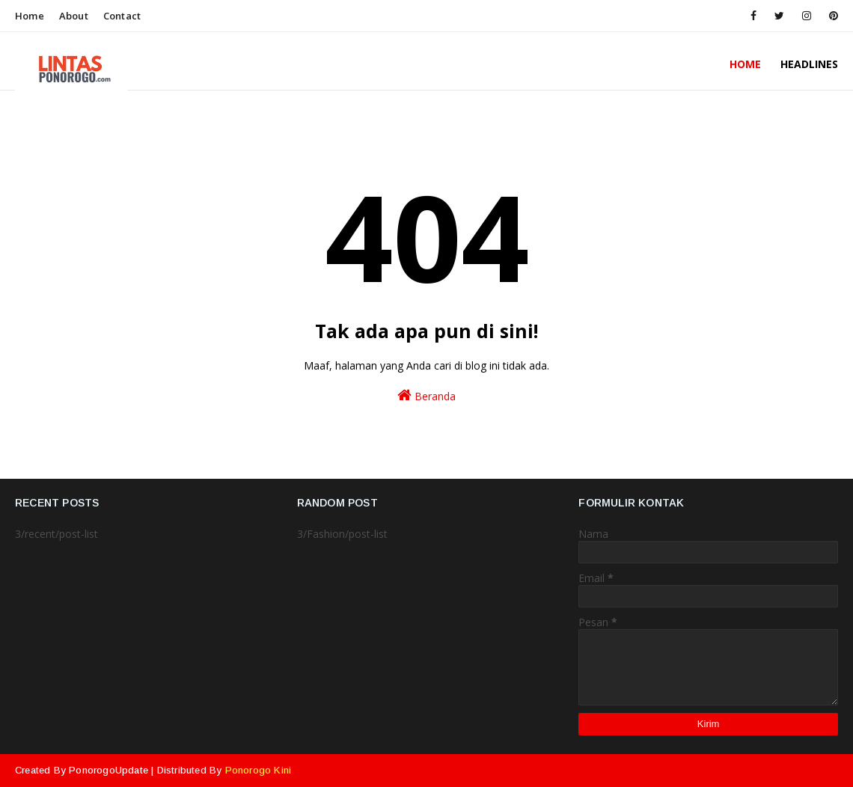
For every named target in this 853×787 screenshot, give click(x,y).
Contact (122, 15)
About (73, 15)
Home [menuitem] (745, 64)
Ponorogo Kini (258, 770)
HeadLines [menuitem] (809, 64)
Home (29, 15)
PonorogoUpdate (108, 770)
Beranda (426, 395)
